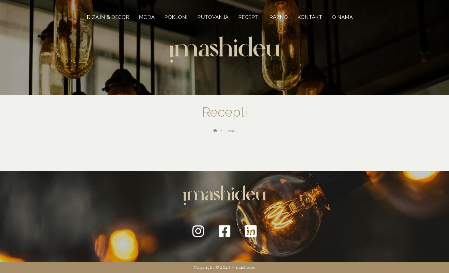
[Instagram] (198, 231)
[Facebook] (224, 231)
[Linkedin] (251, 231)
